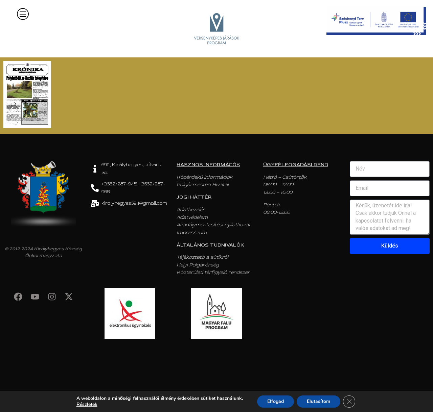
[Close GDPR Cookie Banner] (349, 401)
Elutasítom (318, 401)
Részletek (86, 405)
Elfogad (275, 401)
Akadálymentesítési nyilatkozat (214, 225)
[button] (23, 14)
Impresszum (192, 232)
